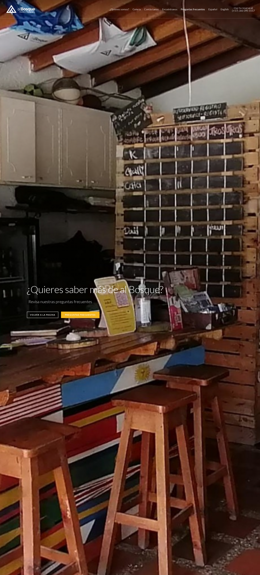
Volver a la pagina (42, 315)
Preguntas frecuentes (80, 315)
